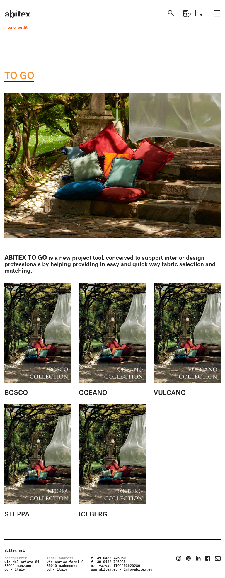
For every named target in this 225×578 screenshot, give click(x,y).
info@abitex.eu (138, 569)
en (202, 13)
